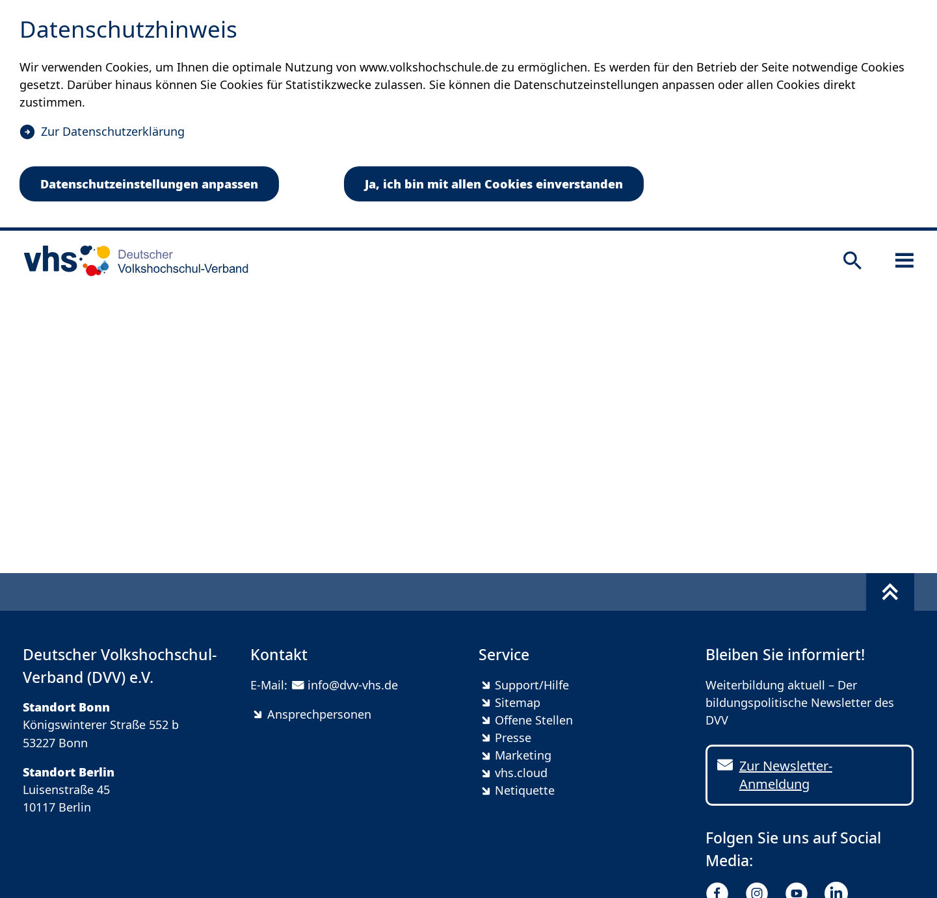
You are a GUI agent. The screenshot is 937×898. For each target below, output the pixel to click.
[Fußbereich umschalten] (890, 592)
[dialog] (468, 115)
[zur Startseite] (132, 260)
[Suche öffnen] (852, 260)
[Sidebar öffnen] (904, 260)
